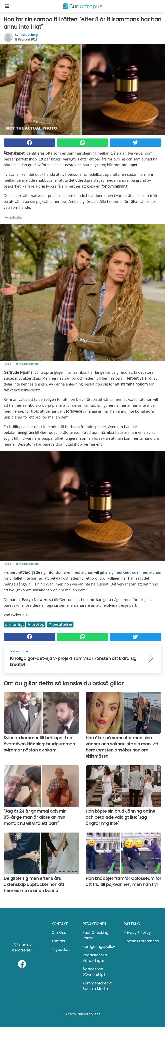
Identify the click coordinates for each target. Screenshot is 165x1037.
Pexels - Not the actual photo (21, 364)
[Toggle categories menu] (7, 6)
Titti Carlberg (28, 35)
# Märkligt (14, 624)
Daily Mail (15, 217)
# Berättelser (60, 624)
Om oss (59, 932)
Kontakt (58, 941)
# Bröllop (35, 624)
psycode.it (61, 949)
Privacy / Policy (137, 932)
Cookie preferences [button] (141, 941)
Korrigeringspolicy (99, 946)
